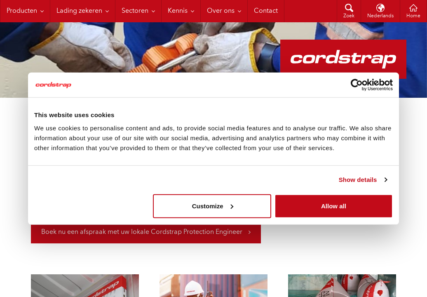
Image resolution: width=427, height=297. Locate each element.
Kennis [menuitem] (178, 11)
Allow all (333, 205)
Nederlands (380, 16)
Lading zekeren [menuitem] (79, 11)
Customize (212, 205)
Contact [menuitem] (266, 11)
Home (413, 16)
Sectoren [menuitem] (135, 11)
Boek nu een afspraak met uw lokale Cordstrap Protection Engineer (141, 232)
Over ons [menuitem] (221, 11)
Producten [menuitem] (22, 11)
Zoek (348, 16)
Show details (358, 179)
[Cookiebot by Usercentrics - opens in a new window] (357, 85)
